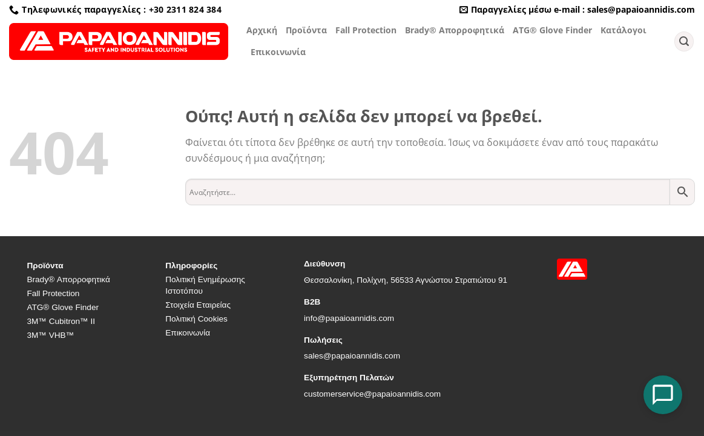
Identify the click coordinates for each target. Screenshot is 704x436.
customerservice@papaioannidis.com (372, 393)
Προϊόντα (306, 30)
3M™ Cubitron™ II (61, 321)
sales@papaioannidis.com (352, 355)
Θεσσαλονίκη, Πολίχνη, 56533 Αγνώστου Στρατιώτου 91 (405, 280)
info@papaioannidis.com (349, 318)
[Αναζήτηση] (684, 41)
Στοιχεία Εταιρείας (198, 304)
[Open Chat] (662, 394)
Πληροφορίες (191, 265)
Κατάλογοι (623, 30)
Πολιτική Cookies (196, 318)
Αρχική (261, 30)
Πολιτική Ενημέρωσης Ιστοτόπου (205, 285)
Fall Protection (365, 30)
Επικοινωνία (278, 52)
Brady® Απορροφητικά (454, 30)
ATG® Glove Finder (552, 30)
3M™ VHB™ (50, 335)
